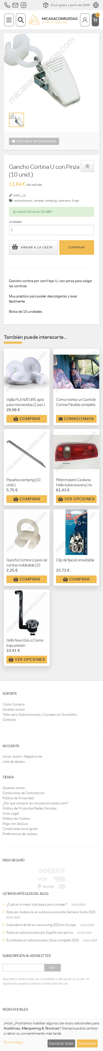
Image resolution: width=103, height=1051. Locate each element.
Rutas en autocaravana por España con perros (39, 932)
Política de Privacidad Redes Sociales (29, 808)
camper (38, 201)
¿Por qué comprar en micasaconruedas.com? (35, 803)
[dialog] (51, 1034)
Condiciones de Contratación (23, 793)
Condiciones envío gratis (20, 829)
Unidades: (15, 222)
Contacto (9, 720)
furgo (75, 201)
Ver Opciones (76, 499)
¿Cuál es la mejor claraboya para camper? (36, 904)
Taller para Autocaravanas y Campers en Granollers (40, 714)
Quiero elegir (14, 1042)
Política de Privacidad (18, 798)
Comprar (76, 247)
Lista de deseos (14, 761)
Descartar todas (61, 1043)
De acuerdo (87, 1043)
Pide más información (34, 141)
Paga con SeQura (15, 824)
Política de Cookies (16, 818)
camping (51, 201)
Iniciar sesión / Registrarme (22, 756)
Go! (52, 968)
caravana (64, 201)
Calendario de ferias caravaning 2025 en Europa (41, 925)
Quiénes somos (14, 709)
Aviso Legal (11, 813)
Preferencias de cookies (20, 834)
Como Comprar (14, 704)
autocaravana (23, 201)
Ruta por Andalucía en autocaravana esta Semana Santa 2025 (51, 912)
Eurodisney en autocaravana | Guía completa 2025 (42, 940)
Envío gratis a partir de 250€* (67, 5)
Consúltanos (76, 418)
